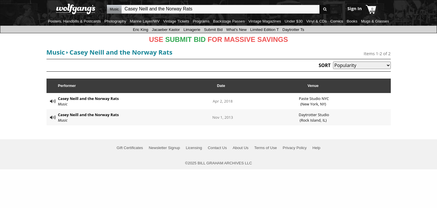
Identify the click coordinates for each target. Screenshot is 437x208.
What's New (236, 29)
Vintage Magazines (264, 21)
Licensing (194, 148)
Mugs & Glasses (375, 21)
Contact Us (217, 148)
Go (324, 9)
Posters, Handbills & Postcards (74, 21)
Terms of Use (265, 148)
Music (56, 52)
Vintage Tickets (176, 21)
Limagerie (191, 29)
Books (352, 21)
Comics (336, 21)
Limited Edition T (264, 29)
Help (316, 148)
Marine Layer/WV (145, 21)
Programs (201, 21)
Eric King (140, 29)
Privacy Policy (295, 148)
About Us (240, 148)
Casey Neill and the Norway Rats (120, 52)
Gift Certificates (130, 148)
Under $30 (293, 21)
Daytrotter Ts (293, 29)
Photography (116, 21)
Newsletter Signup (164, 148)
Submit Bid (213, 29)
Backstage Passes (229, 21)
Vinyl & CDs (316, 21)
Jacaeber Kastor (166, 29)
